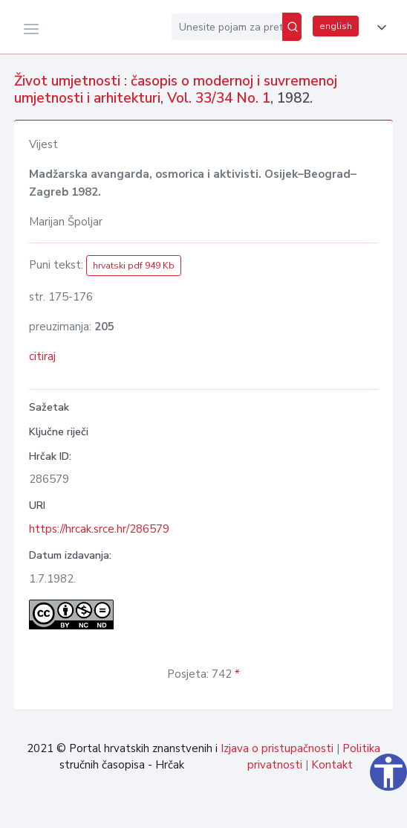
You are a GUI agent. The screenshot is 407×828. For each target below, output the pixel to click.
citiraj (42, 356)
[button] (378, 27)
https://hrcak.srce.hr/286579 (99, 528)
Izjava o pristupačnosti (277, 748)
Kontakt (332, 764)
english (335, 26)
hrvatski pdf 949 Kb (134, 266)
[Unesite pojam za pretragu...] (227, 27)
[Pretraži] (292, 27)
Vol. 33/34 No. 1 (218, 98)
